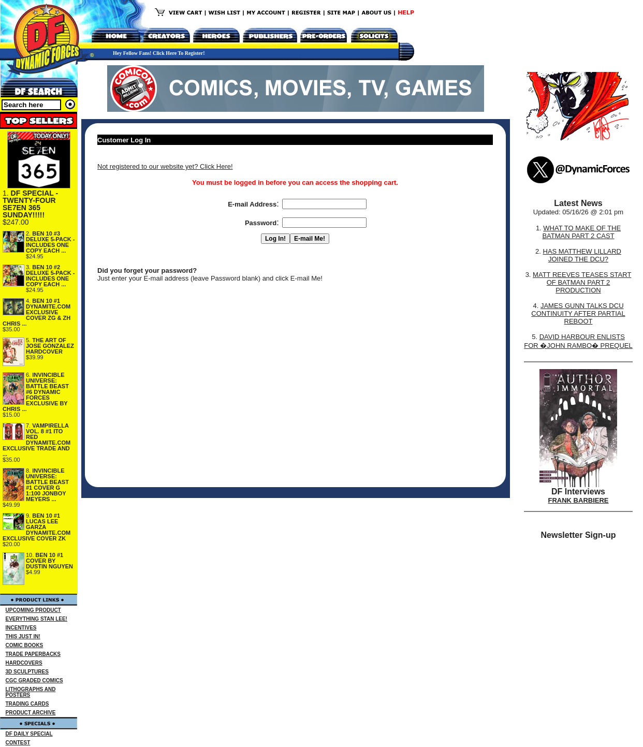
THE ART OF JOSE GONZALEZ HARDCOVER (50, 346)
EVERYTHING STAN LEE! (36, 619)
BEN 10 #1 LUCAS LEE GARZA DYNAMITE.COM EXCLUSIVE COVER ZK (36, 526)
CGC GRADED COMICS (34, 680)
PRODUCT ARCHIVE (31, 712)
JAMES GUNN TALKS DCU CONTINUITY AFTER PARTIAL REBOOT (578, 313)
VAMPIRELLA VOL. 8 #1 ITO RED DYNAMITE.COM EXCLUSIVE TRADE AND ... (36, 439)
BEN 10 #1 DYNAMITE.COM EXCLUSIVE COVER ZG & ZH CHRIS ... (36, 312)
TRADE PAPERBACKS (33, 654)
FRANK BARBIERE (578, 500)
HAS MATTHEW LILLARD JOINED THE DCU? (582, 255)
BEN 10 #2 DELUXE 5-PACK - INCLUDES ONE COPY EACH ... (50, 275)
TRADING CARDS (27, 704)
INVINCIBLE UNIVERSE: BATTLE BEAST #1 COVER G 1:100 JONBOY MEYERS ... (47, 484)
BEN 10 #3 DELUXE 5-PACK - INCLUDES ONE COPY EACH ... (50, 242)
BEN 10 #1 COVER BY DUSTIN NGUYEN (49, 560)
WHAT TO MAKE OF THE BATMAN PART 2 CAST (581, 232)
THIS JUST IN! (23, 636)
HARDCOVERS (24, 663)
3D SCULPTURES (27, 672)
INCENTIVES (21, 628)
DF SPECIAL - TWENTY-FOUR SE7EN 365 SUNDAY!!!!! (30, 204)
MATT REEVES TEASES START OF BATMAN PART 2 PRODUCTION (582, 282)
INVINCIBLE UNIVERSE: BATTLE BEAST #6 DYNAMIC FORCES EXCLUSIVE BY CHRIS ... (36, 392)
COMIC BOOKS (24, 645)
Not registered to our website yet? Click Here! (165, 166)
